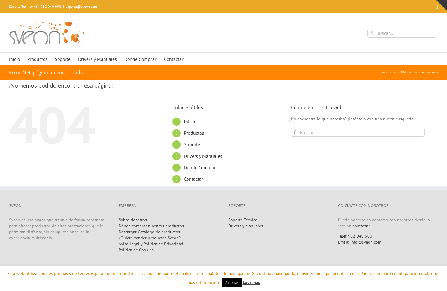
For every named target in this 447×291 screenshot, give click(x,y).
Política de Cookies (136, 250)
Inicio (189, 121)
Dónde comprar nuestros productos (151, 226)
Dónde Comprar (200, 167)
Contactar (193, 179)
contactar (361, 226)
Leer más (251, 282)
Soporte (192, 144)
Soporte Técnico (242, 220)
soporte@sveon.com (81, 6)
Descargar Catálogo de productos (149, 232)
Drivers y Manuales (203, 156)
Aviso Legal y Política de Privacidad (151, 244)
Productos (194, 133)
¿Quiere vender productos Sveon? (150, 238)
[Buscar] (371, 33)
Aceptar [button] (231, 282)
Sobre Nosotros (133, 220)
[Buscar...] (401, 33)
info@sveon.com (365, 242)
